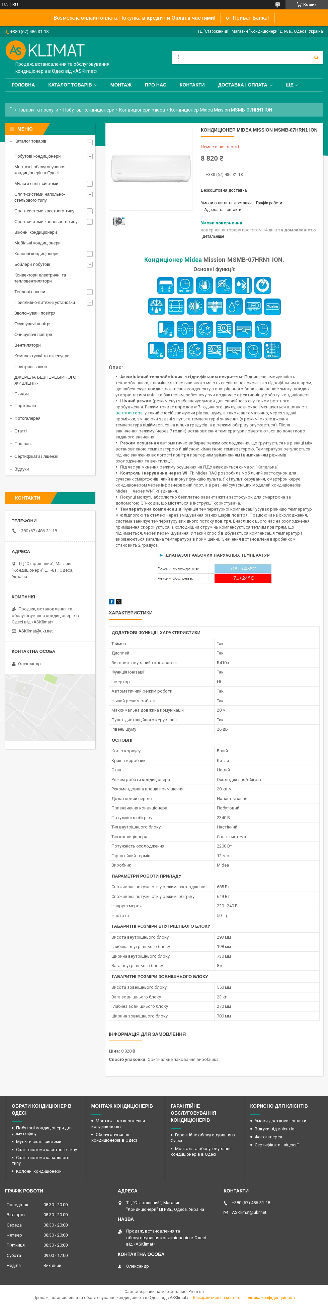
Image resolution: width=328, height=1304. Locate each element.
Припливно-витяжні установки (44, 302)
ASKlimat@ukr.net (35, 630)
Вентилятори (27, 345)
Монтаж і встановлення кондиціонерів (118, 1123)
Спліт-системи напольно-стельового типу (39, 197)
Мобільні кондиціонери (37, 242)
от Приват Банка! (247, 18)
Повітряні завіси (30, 366)
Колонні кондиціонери (36, 253)
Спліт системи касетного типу (46, 1149)
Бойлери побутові (32, 264)
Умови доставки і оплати (280, 1120)
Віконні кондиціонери (35, 232)
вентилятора (129, 412)
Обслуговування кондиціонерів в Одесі (114, 1137)
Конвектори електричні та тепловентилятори (40, 278)
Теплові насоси (29, 291)
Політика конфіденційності (269, 1297)
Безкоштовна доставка (224, 190)
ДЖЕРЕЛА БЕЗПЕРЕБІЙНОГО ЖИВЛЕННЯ (45, 380)
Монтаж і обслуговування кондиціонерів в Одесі (40, 169)
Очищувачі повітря (33, 334)
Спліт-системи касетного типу (44, 210)
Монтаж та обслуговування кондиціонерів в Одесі (201, 1151)
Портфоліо (25, 405)
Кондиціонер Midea (173, 259)
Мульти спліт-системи (36, 183)
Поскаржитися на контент (216, 1297)
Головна (23, 84)
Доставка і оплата (242, 84)
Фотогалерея (27, 418)
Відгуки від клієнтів (275, 1128)
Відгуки (21, 469)
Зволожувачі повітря (35, 313)
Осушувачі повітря (33, 323)
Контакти (192, 84)
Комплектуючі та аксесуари (42, 355)
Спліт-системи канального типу (46, 221)
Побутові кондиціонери (88, 110)
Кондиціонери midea (142, 110)
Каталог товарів (70, 84)
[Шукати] (316, 57)
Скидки (21, 393)
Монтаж (121, 84)
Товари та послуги (38, 110)
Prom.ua (196, 1291)
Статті (20, 430)
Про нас (155, 84)
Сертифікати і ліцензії (36, 456)
